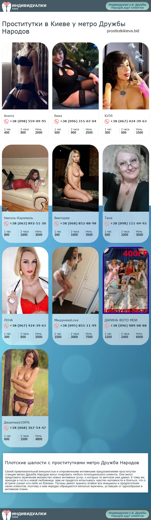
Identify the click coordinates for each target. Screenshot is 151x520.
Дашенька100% (17, 422)
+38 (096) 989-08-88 (126, 325)
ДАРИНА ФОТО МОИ (121, 320)
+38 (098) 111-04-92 (126, 223)
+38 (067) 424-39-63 (126, 121)
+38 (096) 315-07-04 (75, 121)
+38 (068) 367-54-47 (25, 428)
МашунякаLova (66, 320)
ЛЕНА (8, 320)
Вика (58, 115)
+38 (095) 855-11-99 (75, 325)
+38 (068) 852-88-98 (75, 223)
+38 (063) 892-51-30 (25, 223)
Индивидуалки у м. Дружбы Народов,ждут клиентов (127, 6)
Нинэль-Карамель (18, 218)
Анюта (9, 115)
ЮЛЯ (108, 115)
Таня (108, 218)
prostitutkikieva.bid (123, 31)
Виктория (62, 218)
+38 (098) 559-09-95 (25, 121)
